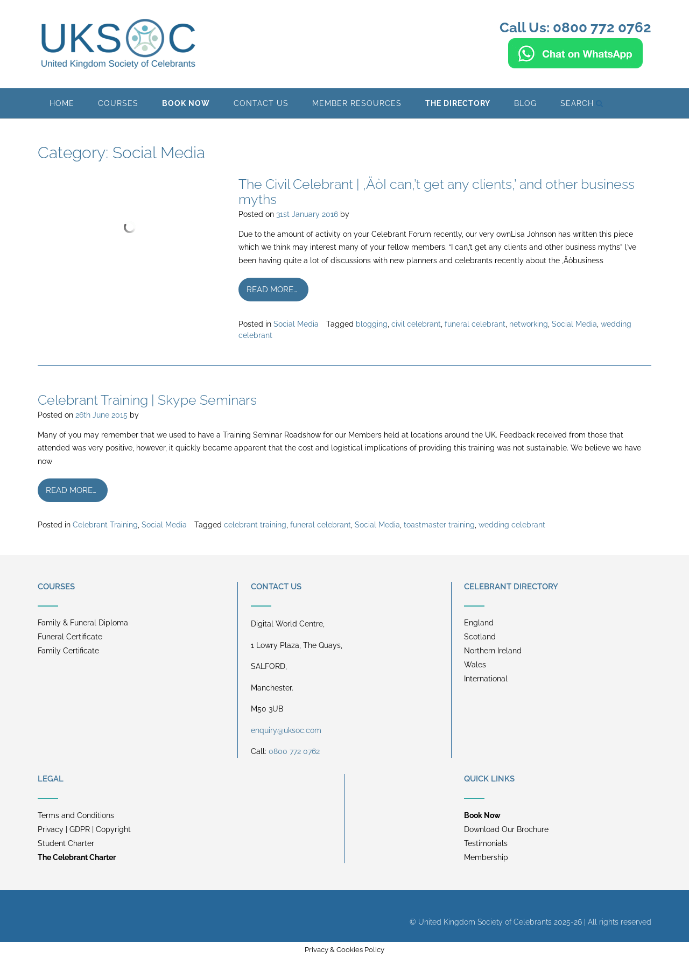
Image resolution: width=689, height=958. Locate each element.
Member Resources (357, 103)
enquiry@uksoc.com (286, 730)
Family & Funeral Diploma (83, 622)
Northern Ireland (493, 650)
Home (62, 103)
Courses (118, 103)
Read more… (272, 289)
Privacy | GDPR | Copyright (84, 829)
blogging (372, 324)
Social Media (296, 324)
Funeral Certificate (70, 636)
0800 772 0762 (294, 751)
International (486, 678)
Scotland (480, 636)
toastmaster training (439, 524)
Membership (486, 857)
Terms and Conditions (76, 815)
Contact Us (261, 103)
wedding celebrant (512, 524)
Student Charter (66, 843)
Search (581, 103)
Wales (475, 664)
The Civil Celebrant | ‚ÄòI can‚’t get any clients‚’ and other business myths (436, 191)
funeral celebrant (475, 324)
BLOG (525, 103)
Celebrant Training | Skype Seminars (147, 400)
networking (528, 324)
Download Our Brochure (506, 829)
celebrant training (255, 524)
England (479, 622)
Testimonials (486, 843)
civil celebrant (416, 324)
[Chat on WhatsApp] (575, 63)
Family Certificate (68, 650)
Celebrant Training (105, 524)
